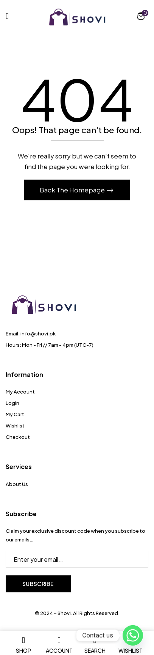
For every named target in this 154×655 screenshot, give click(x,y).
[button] (141, 17)
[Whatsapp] (133, 635)
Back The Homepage (73, 190)
